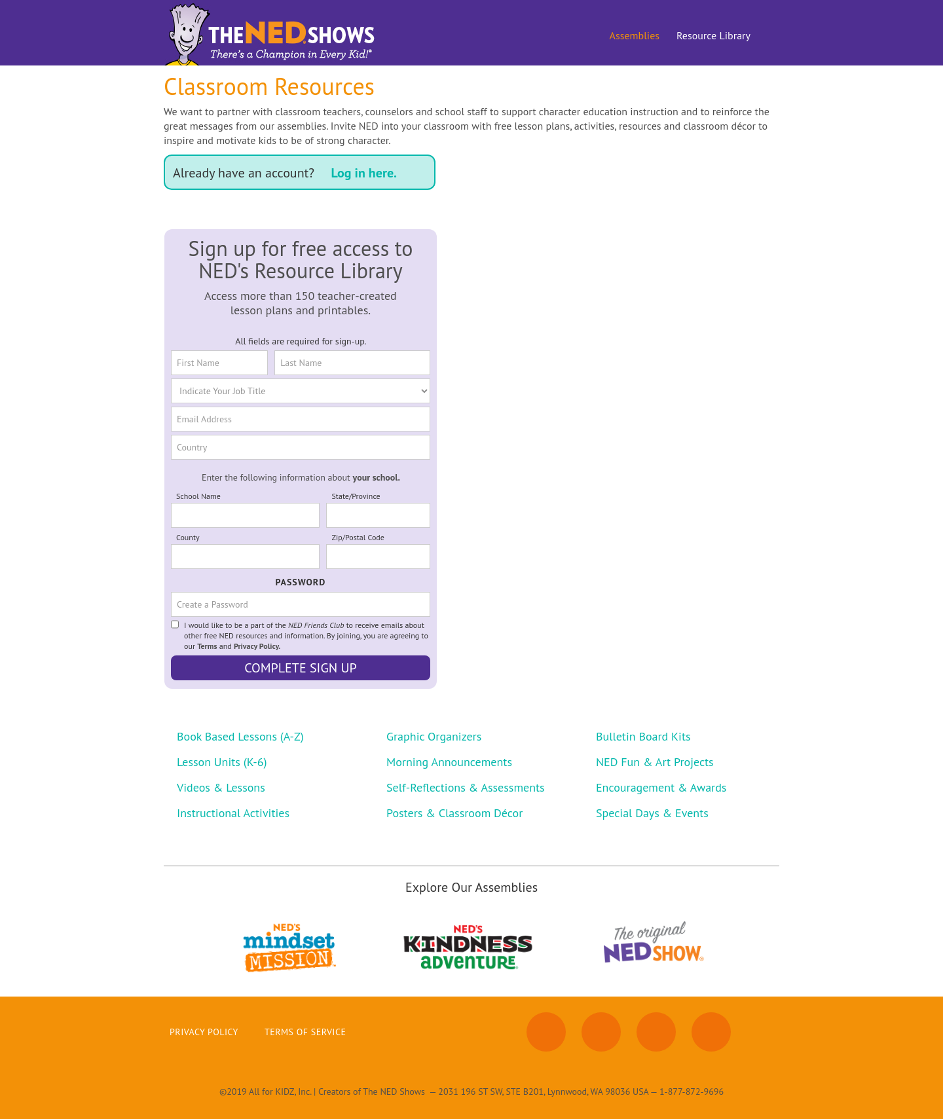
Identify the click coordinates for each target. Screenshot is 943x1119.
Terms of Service (305, 1032)
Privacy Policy (204, 1032)
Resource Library (713, 35)
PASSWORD (301, 582)
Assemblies (634, 35)
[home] (272, 32)
